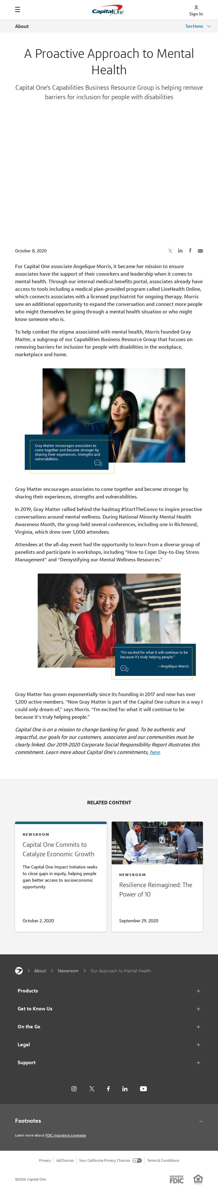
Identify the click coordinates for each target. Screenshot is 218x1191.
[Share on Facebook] (190, 250)
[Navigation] (17, 9)
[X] (91, 1088)
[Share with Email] (200, 250)
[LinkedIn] (124, 1089)
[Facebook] (108, 1089)
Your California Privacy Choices (110, 1160)
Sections (195, 26)
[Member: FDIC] (176, 1179)
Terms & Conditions (163, 1160)
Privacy (45, 1160)
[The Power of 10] (157, 891)
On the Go (29, 1026)
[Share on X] (170, 250)
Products (28, 990)
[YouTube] (143, 1089)
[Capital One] (19, 971)
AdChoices (65, 1160)
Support (27, 1062)
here (154, 752)
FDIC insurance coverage (65, 1135)
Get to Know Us (35, 1008)
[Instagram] (73, 1089)
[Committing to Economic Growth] (61, 865)
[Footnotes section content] (109, 1121)
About (22, 26)
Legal (24, 1044)
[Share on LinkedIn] (180, 250)
